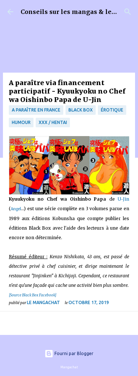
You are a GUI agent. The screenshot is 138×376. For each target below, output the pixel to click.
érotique (112, 109)
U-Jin (123, 199)
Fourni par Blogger (69, 353)
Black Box (80, 109)
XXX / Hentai (53, 122)
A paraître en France (36, 109)
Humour (21, 122)
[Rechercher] (127, 12)
